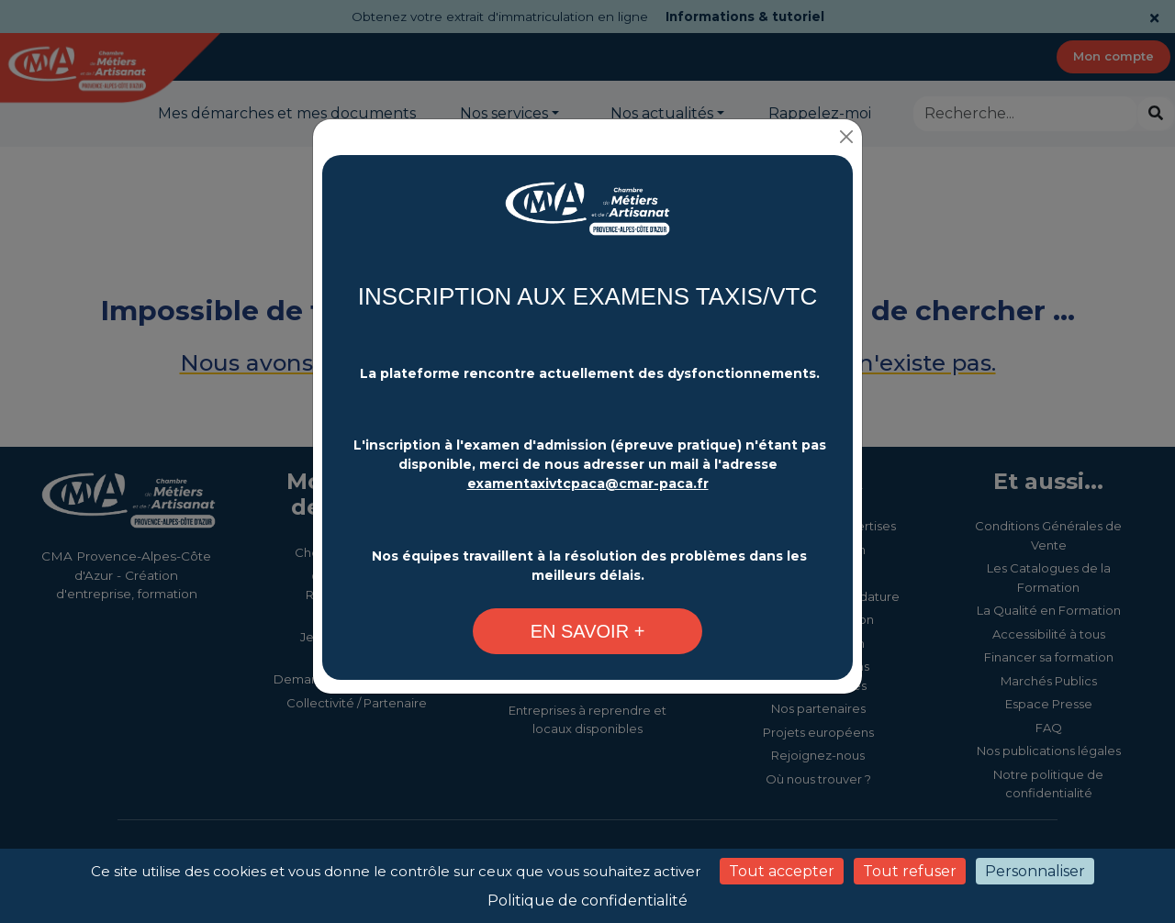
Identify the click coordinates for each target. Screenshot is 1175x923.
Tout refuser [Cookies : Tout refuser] (910, 871)
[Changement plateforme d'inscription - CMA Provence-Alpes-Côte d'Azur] (587, 218)
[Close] (845, 137)
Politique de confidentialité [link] (587, 900)
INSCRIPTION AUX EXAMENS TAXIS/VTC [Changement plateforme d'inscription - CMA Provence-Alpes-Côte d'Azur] (587, 296)
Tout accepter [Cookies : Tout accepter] (781, 871)
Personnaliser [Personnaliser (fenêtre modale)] (1035, 871)
